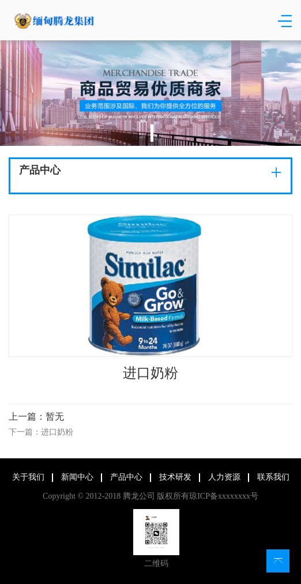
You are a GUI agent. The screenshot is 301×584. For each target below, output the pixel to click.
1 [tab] (151, 133)
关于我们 (26, 477)
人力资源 (222, 477)
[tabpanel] (150, 93)
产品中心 (124, 477)
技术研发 (173, 477)
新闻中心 (75, 477)
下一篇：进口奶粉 (41, 432)
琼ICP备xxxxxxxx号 (222, 496)
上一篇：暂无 (36, 416)
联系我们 (271, 477)
